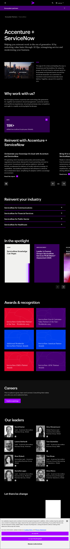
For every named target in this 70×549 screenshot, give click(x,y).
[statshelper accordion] (46, 120)
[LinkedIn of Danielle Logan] (15, 480)
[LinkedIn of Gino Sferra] (47, 480)
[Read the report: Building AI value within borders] (11, 176)
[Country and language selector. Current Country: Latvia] (60, 3)
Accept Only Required (35, 538)
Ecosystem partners (11, 8)
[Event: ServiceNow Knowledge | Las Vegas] (17, 263)
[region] (35, 533)
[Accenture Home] (33, 3)
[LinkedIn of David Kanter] (15, 436)
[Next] (63, 287)
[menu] (5, 3)
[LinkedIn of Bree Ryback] (15, 466)
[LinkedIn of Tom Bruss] (47, 466)
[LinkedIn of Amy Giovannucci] (47, 436)
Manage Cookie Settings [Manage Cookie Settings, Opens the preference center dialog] (35, 543)
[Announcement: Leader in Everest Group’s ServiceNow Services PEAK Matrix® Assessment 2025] (46, 263)
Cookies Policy (28, 530)
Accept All (35, 533)
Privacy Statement (40, 530)
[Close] (67, 521)
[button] (12, 401)
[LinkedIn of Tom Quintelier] (47, 451)
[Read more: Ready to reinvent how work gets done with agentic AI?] (65, 174)
